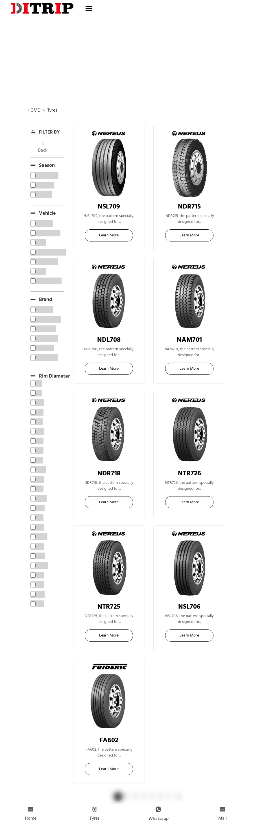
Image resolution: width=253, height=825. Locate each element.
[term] (44, 175)
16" (189, 345)
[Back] (43, 144)
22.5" (109, 211)
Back (42, 150)
